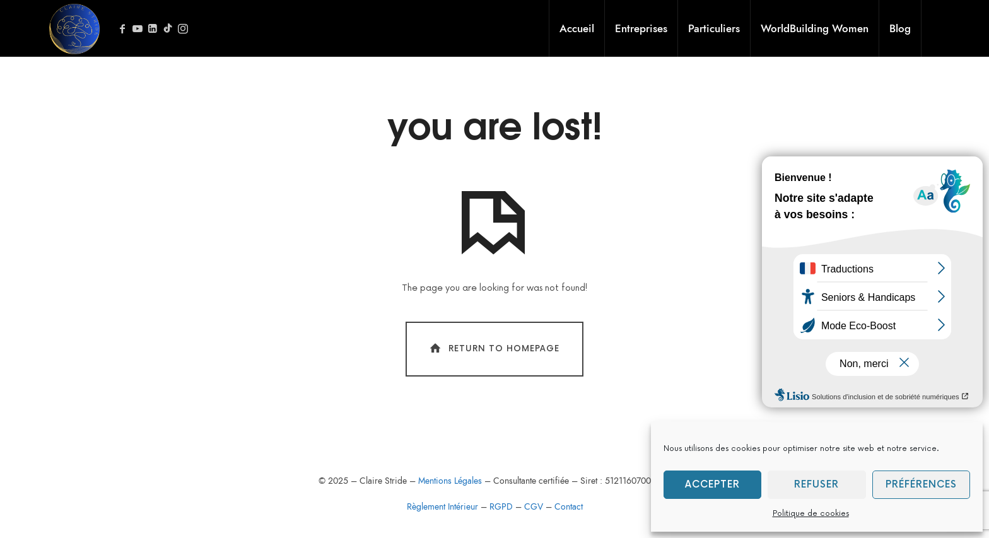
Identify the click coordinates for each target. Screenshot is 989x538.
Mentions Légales (451, 481)
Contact (568, 507)
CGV (533, 507)
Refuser (816, 485)
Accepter (712, 485)
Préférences (921, 485)
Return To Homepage (493, 348)
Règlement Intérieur (442, 507)
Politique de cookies (811, 513)
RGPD (501, 507)
